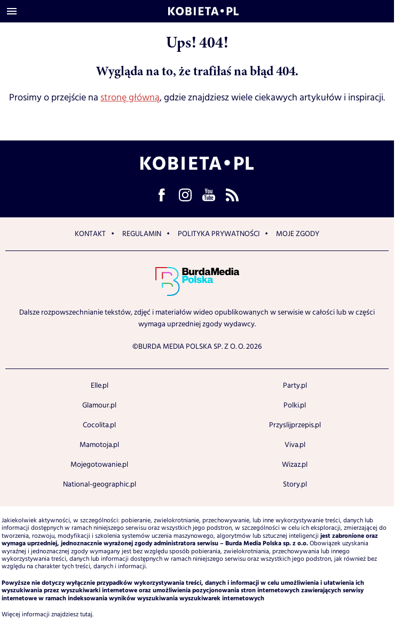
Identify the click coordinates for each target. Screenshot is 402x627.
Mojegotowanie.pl (99, 464)
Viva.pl (295, 445)
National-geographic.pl (99, 484)
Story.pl (295, 484)
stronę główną (130, 98)
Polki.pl (294, 405)
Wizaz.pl (295, 464)
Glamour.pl (99, 405)
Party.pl (295, 385)
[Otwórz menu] (11, 11)
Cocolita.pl (99, 425)
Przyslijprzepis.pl (295, 425)
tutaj (86, 614)
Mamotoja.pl (99, 445)
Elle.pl (99, 385)
